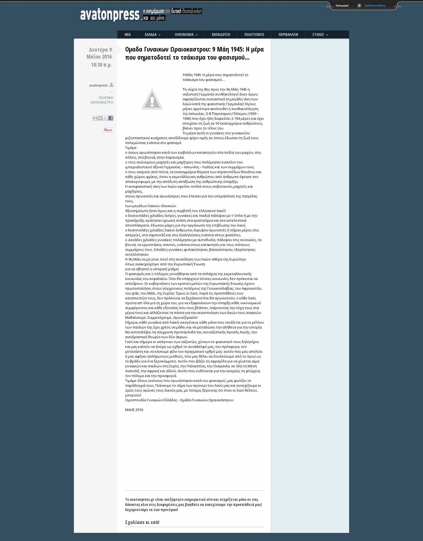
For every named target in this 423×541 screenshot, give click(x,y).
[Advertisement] (269, 16)
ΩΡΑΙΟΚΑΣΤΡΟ (102, 102)
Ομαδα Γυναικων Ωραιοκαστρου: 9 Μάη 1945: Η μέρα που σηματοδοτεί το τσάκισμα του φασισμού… (194, 52)
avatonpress (98, 85)
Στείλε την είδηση (375, 5)
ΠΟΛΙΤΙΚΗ (106, 97)
